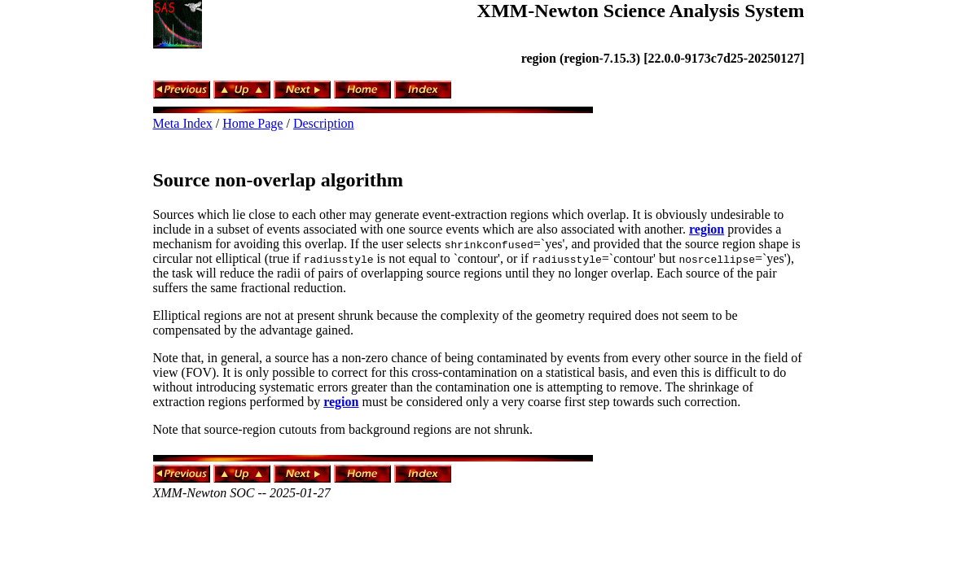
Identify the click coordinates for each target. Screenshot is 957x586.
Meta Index (183, 123)
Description (323, 123)
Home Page (252, 123)
